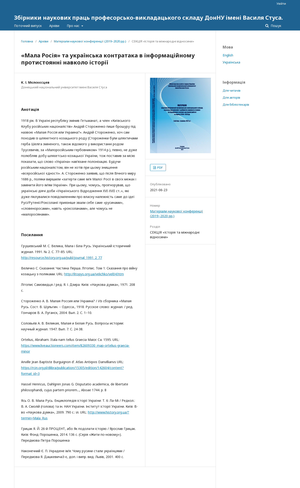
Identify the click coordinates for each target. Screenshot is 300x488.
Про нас (73, 25)
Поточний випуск (28, 25)
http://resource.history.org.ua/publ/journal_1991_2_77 (61, 257)
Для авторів (231, 97)
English (228, 55)
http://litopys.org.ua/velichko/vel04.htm (94, 274)
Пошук (275, 25)
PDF (160, 167)
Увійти (281, 3)
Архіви (54, 25)
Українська (231, 62)
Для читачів (231, 90)
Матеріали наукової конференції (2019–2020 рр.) (90, 41)
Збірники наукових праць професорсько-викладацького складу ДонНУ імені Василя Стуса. (148, 17)
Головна (27, 41)
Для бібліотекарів (236, 104)
